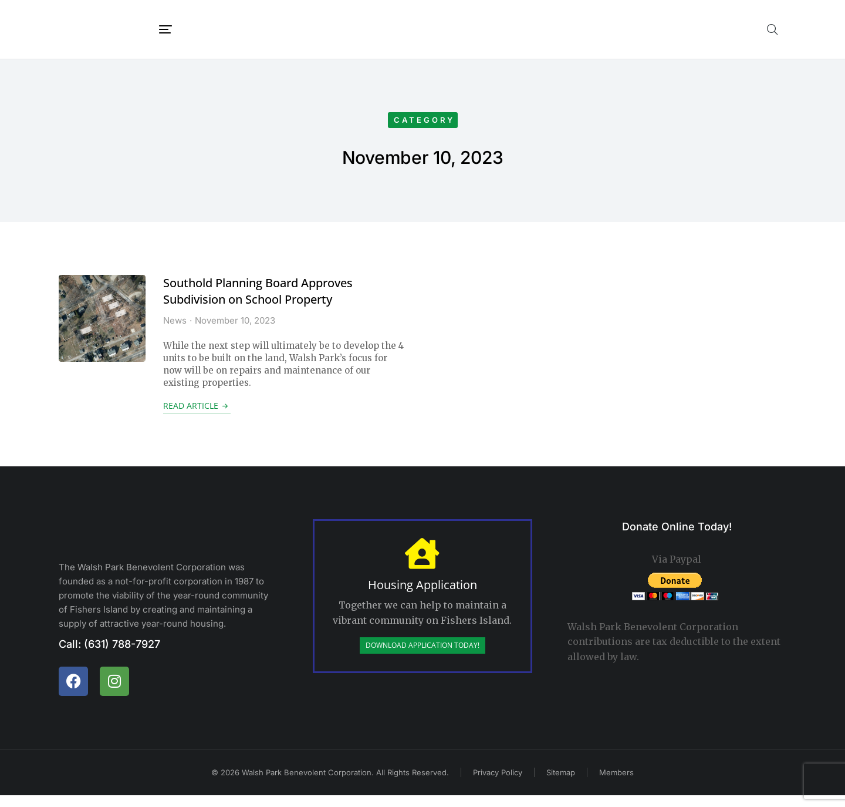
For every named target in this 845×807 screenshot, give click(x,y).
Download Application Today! (422, 657)
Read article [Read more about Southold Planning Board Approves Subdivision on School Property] (197, 417)
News (175, 332)
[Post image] (102, 330)
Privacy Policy (497, 784)
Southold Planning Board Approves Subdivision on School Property (258, 303)
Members (616, 784)
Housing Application (422, 596)
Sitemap (560, 784)
